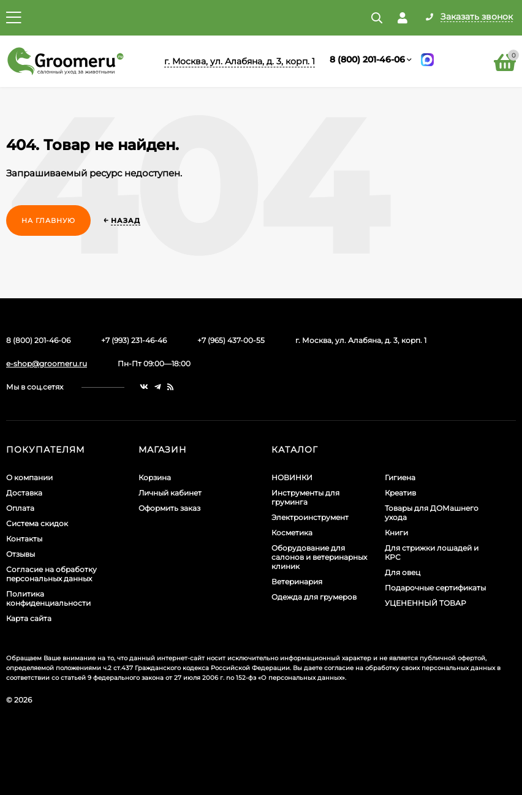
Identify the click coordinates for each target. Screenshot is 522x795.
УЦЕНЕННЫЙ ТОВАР (425, 603)
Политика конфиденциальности (48, 598)
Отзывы (20, 554)
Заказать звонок (477, 17)
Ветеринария (296, 581)
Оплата (20, 508)
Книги (396, 532)
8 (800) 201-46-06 (367, 59)
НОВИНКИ (291, 477)
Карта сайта (28, 618)
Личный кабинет (170, 492)
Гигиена (400, 477)
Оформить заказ (169, 508)
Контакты (24, 538)
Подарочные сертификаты (435, 587)
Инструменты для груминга (305, 497)
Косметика (291, 532)
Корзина (154, 477)
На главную (48, 220)
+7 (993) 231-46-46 (134, 340)
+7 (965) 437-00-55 (231, 340)
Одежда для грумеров (314, 596)
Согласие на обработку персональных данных (51, 574)
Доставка (24, 492)
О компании (29, 477)
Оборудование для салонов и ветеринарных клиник (319, 557)
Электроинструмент (310, 517)
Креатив (400, 492)
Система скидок (37, 523)
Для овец (402, 572)
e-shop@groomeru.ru (46, 363)
